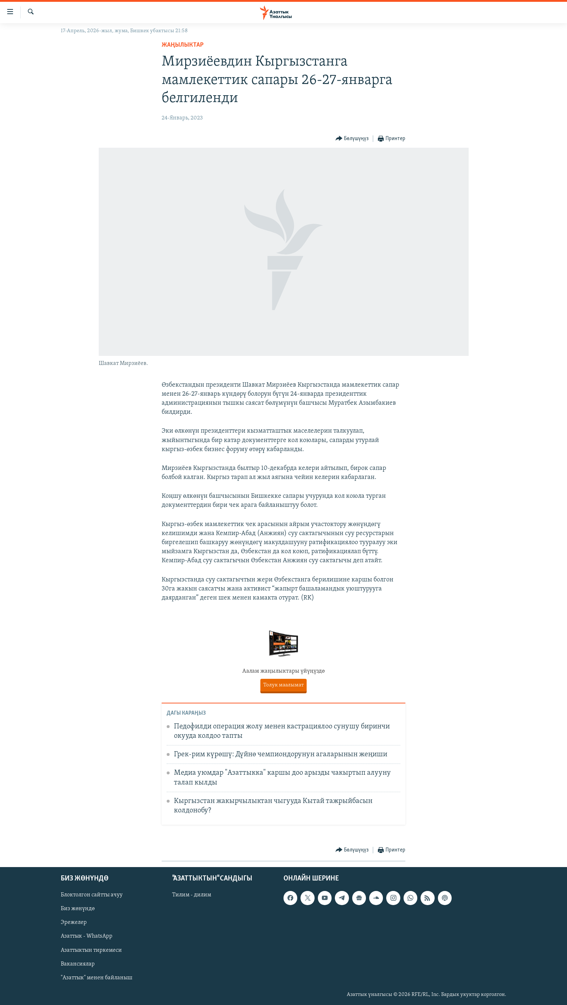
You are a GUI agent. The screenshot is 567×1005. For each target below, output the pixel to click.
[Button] (352, 139)
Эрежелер (74, 922)
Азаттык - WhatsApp (86, 936)
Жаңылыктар (183, 45)
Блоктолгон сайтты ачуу (92, 895)
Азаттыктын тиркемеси (91, 950)
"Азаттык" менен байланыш (96, 978)
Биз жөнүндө (78, 909)
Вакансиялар (78, 964)
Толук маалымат (283, 685)
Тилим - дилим (191, 895)
